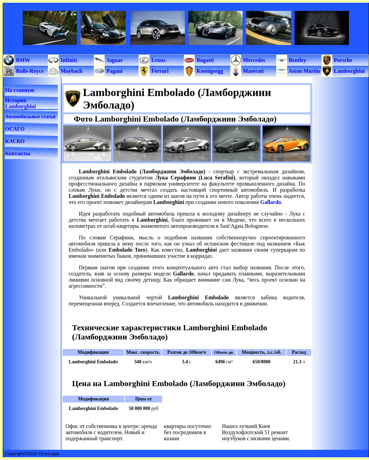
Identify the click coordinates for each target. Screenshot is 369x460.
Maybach (70, 71)
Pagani (113, 71)
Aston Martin (303, 71)
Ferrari (159, 71)
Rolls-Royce (29, 71)
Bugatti (204, 60)
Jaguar (114, 60)
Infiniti (68, 60)
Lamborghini (349, 71)
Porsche (342, 60)
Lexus (157, 60)
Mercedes (253, 60)
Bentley (296, 60)
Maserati (253, 71)
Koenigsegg (209, 71)
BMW (22, 60)
